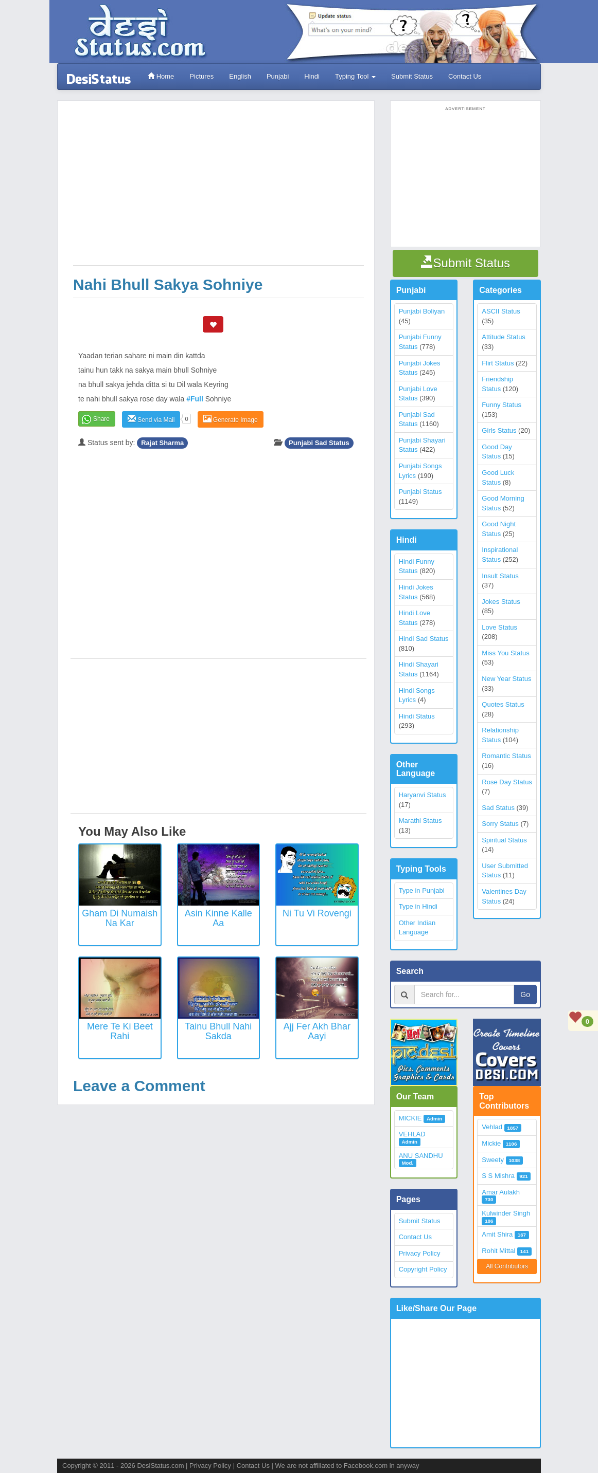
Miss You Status (506, 653)
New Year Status (506, 679)
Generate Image (230, 419)
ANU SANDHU (421, 1155)
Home (161, 76)
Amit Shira (497, 1234)
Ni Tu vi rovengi (317, 913)
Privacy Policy (420, 1253)
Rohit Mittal (498, 1251)
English (240, 76)
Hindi (312, 76)
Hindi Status (417, 716)
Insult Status (500, 576)
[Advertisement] (218, 188)
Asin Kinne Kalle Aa (218, 918)
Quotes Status (503, 704)
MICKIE (410, 1118)
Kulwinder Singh (506, 1213)
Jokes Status (501, 601)
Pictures (201, 76)
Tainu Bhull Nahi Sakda (218, 1031)
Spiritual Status (504, 840)
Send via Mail (151, 419)
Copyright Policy (423, 1269)
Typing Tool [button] (355, 76)
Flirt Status (498, 363)
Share (101, 418)
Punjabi (278, 76)
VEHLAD (412, 1134)
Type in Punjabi (422, 890)
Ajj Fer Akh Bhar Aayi (317, 1031)
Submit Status (412, 76)
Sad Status (498, 808)
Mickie (491, 1143)
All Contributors (507, 1266)
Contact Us (464, 76)
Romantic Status (506, 756)
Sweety (493, 1160)
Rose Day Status (507, 782)
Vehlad (492, 1127)
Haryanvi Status (422, 795)
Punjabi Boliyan (422, 311)
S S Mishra (498, 1176)
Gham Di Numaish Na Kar (119, 918)
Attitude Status (503, 337)
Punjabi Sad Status (319, 443)
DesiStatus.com (160, 1465)
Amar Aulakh (501, 1192)
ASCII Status (501, 311)
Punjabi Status (420, 491)
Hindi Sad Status (424, 638)
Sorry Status (500, 823)
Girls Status (499, 430)
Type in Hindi (418, 906)
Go (525, 994)
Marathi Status (420, 820)
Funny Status (501, 405)
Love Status (499, 627)
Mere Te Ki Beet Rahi (120, 1031)
